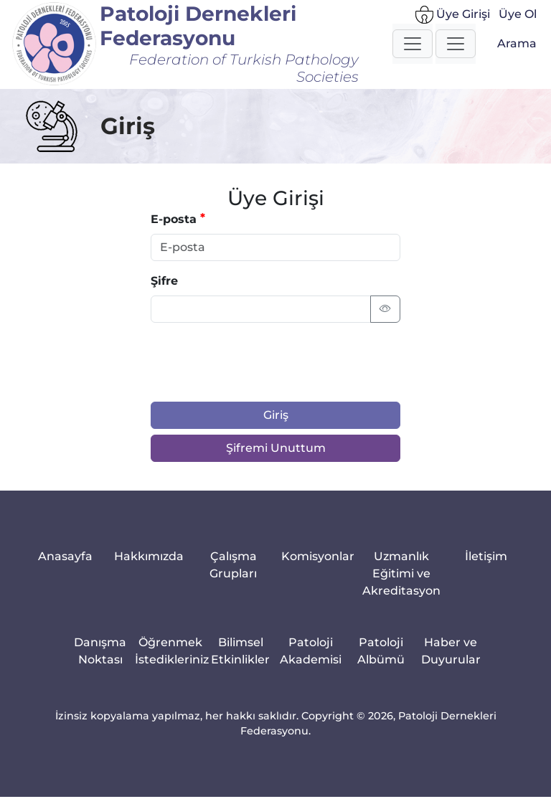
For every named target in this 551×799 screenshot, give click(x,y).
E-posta (174, 219)
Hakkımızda (149, 556)
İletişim (486, 556)
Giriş (275, 415)
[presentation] (260, 362)
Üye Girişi (452, 15)
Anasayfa (65, 556)
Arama (517, 43)
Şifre (164, 281)
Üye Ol (518, 14)
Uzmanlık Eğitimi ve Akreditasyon (401, 573)
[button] (412, 43)
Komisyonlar (317, 556)
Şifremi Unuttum (276, 448)
